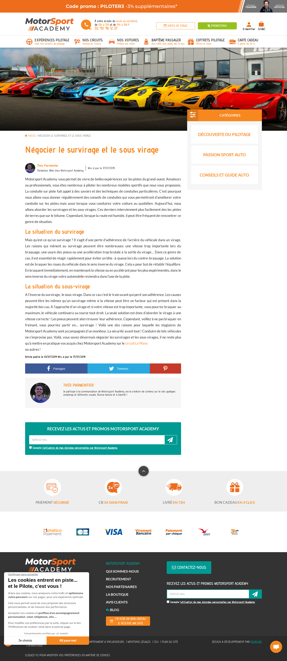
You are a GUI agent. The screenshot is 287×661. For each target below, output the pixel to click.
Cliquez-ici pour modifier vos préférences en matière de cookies (67, 655)
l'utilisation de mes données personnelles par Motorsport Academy (79, 448)
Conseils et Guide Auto (224, 174)
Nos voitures (128, 40)
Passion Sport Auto (224, 154)
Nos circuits (92, 40)
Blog (112, 610)
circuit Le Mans (136, 343)
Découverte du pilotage (224, 134)
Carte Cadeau (248, 40)
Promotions (217, 26)
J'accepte (73, 448)
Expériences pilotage (52, 40)
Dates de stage (176, 26)
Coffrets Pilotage (210, 40)
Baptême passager (166, 40)
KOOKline (256, 641)
